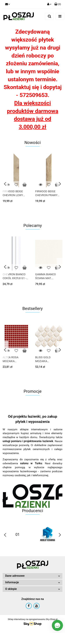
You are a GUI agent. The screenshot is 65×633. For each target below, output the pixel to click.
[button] (57, 4)
